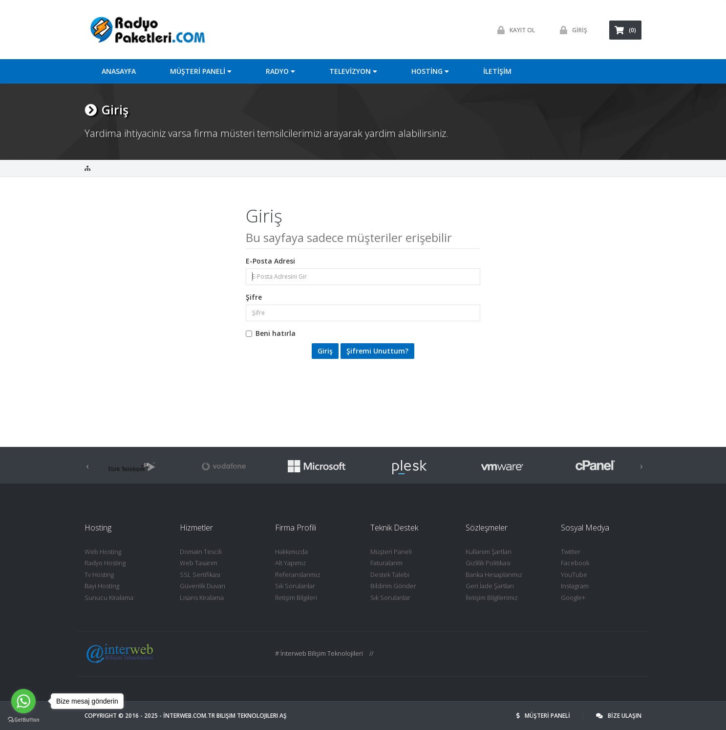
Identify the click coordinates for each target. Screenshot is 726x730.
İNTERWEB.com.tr (189, 715)
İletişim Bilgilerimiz (492, 597)
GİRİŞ (571, 30)
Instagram (575, 585)
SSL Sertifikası (200, 574)
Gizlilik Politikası (488, 562)
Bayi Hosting (102, 585)
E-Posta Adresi (270, 260)
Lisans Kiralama (202, 597)
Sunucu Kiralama (109, 597)
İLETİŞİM (497, 71)
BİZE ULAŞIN (618, 715)
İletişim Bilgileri (296, 597)
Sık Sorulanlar (295, 585)
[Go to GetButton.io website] (23, 720)
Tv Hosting (99, 574)
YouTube (574, 574)
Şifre (254, 297)
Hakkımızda (291, 551)
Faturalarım (386, 562)
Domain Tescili (201, 551)
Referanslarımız (297, 574)
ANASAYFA (119, 71)
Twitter (570, 551)
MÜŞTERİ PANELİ (544, 715)
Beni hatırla (271, 333)
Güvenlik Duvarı (202, 585)
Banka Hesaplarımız (494, 574)
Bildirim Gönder (393, 585)
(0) (625, 30)
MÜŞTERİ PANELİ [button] (201, 71)
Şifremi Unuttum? (377, 350)
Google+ (573, 597)
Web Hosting (103, 551)
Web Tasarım (198, 562)
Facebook (575, 562)
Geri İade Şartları (490, 585)
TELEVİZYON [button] (353, 71)
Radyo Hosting (105, 562)
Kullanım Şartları (489, 551)
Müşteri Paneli (391, 551)
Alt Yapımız (290, 562)
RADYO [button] (280, 71)
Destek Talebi (389, 574)
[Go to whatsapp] (23, 701)
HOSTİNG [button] (430, 71)
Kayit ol (513, 30)
